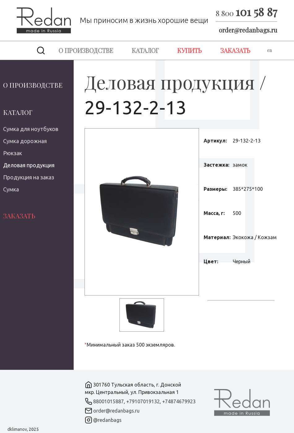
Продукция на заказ (28, 177)
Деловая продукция (28, 165)
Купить (189, 50)
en (269, 50)
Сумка (11, 189)
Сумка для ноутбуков (30, 129)
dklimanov (17, 429)
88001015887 (108, 401)
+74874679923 (179, 401)
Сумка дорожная (25, 141)
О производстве (85, 50)
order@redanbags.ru (248, 30)
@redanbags (107, 420)
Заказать (235, 50)
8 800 (246, 13)
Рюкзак (12, 153)
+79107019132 (143, 401)
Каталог (145, 50)
